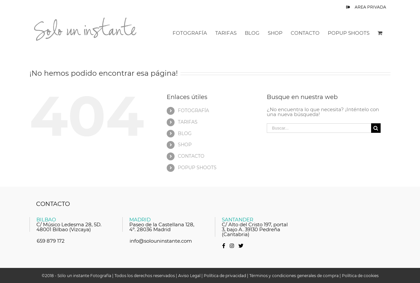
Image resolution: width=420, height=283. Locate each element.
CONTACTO (191, 156)
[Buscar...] (319, 128)
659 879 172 (51, 241)
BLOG (185, 133)
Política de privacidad (225, 275)
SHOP (185, 145)
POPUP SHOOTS (197, 168)
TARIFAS (188, 122)
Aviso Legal (189, 275)
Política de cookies (360, 275)
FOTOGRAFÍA (193, 110)
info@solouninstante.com (161, 241)
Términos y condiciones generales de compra (294, 275)
